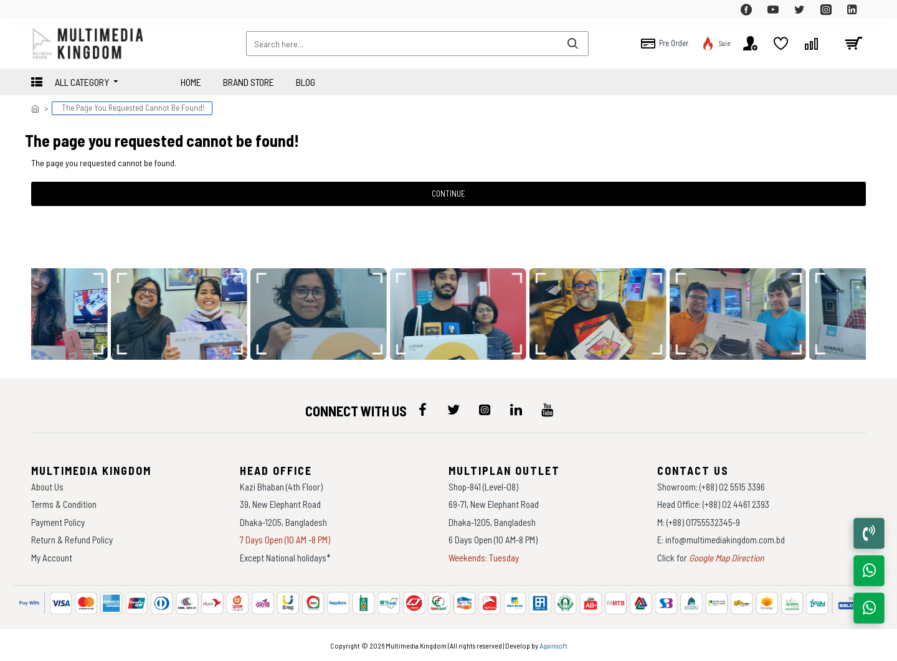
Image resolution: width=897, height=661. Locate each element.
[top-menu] (40, 9)
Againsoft (553, 645)
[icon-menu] (422, 409)
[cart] (853, 43)
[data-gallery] (182, 314)
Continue (448, 194)
